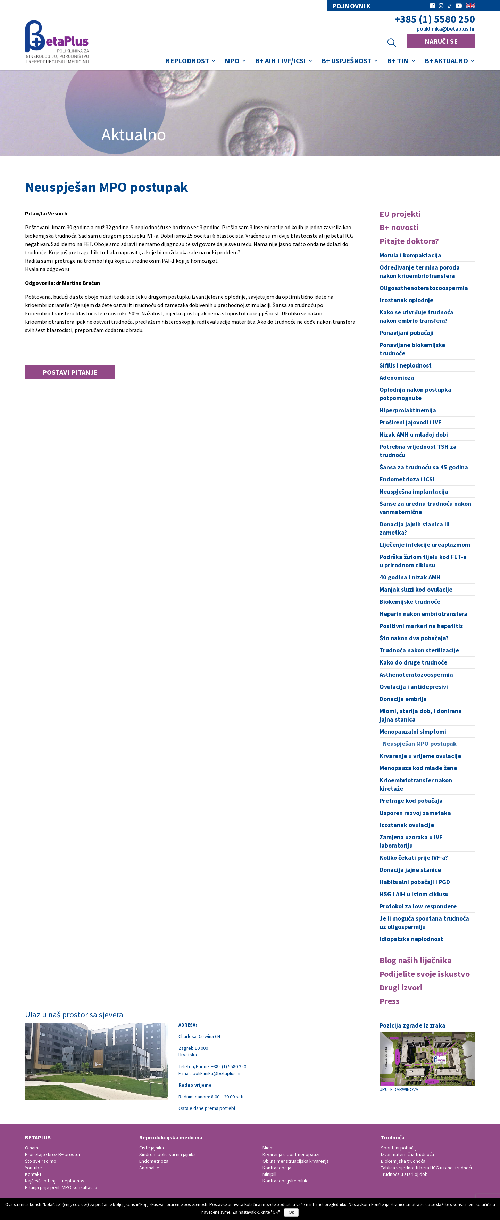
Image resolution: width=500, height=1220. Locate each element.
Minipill (269, 1174)
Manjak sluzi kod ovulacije (416, 589)
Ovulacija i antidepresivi (414, 687)
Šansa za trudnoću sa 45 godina (424, 467)
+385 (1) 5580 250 (434, 19)
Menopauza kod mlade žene (418, 768)
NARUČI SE (441, 41)
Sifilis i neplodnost (406, 365)
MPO (232, 61)
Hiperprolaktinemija (408, 410)
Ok (291, 1212)
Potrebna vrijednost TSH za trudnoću (418, 451)
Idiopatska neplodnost (411, 939)
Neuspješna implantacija (414, 491)
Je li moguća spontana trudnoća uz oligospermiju (424, 922)
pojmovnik (351, 6)
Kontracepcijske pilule (285, 1181)
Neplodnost (187, 61)
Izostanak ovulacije (407, 825)
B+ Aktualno (446, 61)
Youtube (33, 1167)
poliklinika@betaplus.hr (446, 28)
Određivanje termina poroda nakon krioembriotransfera (420, 271)
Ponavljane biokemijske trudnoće (412, 349)
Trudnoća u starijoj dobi (405, 1174)
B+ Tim (398, 61)
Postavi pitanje (70, 372)
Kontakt (33, 1174)
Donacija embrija (403, 699)
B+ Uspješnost (347, 61)
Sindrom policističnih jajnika (167, 1154)
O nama (33, 1148)
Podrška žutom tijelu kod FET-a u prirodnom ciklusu (423, 561)
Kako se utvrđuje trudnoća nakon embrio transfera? (416, 316)
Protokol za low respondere (418, 906)
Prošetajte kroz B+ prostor (53, 1154)
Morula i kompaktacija (410, 255)
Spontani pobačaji (399, 1148)
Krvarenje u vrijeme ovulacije (420, 756)
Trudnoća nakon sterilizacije (419, 650)
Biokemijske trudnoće (410, 601)
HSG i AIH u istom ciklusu (414, 894)
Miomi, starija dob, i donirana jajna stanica (421, 715)
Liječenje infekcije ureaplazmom (425, 545)
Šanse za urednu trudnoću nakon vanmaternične (425, 508)
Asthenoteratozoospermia (416, 674)
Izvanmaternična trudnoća (407, 1154)
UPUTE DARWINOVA (427, 1062)
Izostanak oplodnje (406, 300)
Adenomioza (397, 377)
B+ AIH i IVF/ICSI (280, 61)
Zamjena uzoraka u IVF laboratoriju (411, 841)
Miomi (268, 1148)
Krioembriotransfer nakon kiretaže (416, 784)
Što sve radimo (40, 1161)
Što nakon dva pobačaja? (414, 638)
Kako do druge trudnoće (413, 662)
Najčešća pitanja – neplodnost (55, 1181)
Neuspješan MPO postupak (420, 744)
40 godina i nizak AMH (410, 577)
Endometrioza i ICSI (407, 479)
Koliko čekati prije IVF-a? (414, 858)
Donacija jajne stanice (410, 870)
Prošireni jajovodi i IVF (410, 422)
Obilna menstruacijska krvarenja (295, 1161)
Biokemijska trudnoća (403, 1161)
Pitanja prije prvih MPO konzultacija (61, 1187)
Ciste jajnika (151, 1148)
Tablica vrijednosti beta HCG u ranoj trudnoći (426, 1167)
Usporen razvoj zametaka (415, 813)
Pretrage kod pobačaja (411, 801)
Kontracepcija (276, 1167)
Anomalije (149, 1167)
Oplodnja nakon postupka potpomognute (415, 394)
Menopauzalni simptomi (413, 731)
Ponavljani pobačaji (407, 333)
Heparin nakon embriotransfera (423, 614)
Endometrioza (153, 1161)
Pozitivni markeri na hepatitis (421, 626)
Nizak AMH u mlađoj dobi (414, 434)
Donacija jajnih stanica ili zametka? (415, 528)
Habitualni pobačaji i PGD (415, 882)
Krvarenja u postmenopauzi (290, 1154)
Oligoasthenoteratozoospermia (424, 288)
